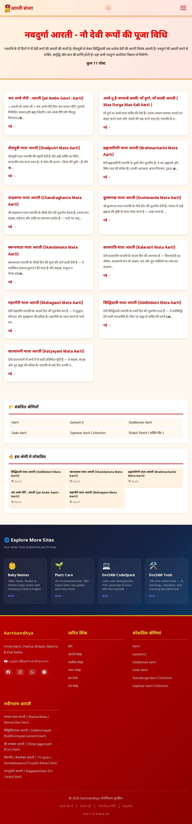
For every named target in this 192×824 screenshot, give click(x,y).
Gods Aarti (19, 433)
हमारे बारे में (66, 807)
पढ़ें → (12, 127)
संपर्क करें (85, 807)
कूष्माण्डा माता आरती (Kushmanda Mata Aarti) (142, 198)
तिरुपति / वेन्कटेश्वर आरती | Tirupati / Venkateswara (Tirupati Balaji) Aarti (30, 761)
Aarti (15, 423)
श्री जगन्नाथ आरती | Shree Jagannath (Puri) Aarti (28, 747)
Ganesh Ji (77, 423)
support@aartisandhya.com (29, 662)
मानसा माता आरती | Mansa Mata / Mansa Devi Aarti (26, 720)
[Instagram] (20, 672)
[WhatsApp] (32, 672)
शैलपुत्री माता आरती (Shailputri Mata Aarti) (44, 148)
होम (70, 647)
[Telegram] (44, 672)
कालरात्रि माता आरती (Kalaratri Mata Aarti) (139, 247)
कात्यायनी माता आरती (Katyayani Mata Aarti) (46, 351)
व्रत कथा (73, 678)
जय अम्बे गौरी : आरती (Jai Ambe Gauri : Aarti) (45, 98)
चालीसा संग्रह (75, 663)
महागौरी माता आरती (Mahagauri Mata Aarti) (45, 303)
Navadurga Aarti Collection (152, 678)
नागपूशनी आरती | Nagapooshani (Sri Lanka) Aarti (28, 774)
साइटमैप (127, 807)
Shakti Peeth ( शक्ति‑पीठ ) (146, 433)
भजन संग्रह (74, 670)
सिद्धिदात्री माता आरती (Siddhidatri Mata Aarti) (142, 303)
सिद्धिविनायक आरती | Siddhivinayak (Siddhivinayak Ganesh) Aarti (27, 733)
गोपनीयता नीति (107, 807)
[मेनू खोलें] (183, 8)
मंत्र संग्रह (73, 686)
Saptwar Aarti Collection (88, 433)
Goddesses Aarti (140, 423)
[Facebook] (8, 672)
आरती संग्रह (75, 655)
